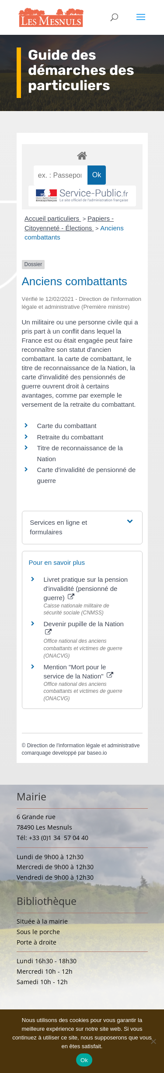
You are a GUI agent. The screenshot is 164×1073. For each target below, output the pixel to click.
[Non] (153, 1041)
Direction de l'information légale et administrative (83, 745)
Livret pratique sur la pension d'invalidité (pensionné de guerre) (86, 588)
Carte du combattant (67, 425)
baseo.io (97, 753)
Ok (84, 1060)
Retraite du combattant (70, 437)
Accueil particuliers (52, 218)
